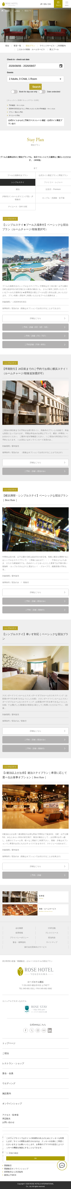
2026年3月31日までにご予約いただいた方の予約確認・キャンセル (32, 109)
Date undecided (49, 92)
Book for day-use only (24, 92)
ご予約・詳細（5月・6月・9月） (35, 327)
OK (35, 1158)
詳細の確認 (13, 1153)
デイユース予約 (14, 115)
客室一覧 (17, 46)
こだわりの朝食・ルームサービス (31, 49)
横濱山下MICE (10, 1175)
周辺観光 (6, 1118)
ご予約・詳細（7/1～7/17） (35, 336)
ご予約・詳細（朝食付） (35, 610)
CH (49, 4)
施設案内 (6, 1093)
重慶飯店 (8, 1165)
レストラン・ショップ (13, 1063)
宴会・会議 (7, 1073)
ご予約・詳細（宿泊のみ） (35, 471)
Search (36, 87)
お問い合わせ (8, 1122)
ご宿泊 (17, 11)
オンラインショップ (12, 1103)
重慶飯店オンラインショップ (16, 1169)
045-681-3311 (29, 988)
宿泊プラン (30, 46)
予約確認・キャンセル (16, 105)
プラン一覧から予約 (16, 112)
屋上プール (54, 49)
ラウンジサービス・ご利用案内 (53, 46)
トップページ (8, 1043)
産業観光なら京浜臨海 (13, 1172)
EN (45, 4)
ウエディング (8, 1083)
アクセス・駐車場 (10, 1115)
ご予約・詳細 (35, 875)
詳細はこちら (35, 318)
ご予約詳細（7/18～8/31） (35, 344)
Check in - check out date (18, 59)
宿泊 (7, 46)
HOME (7, 11)
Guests (10, 72)
